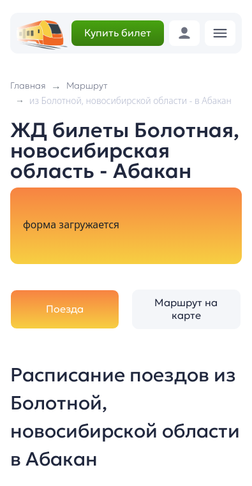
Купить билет (117, 32)
